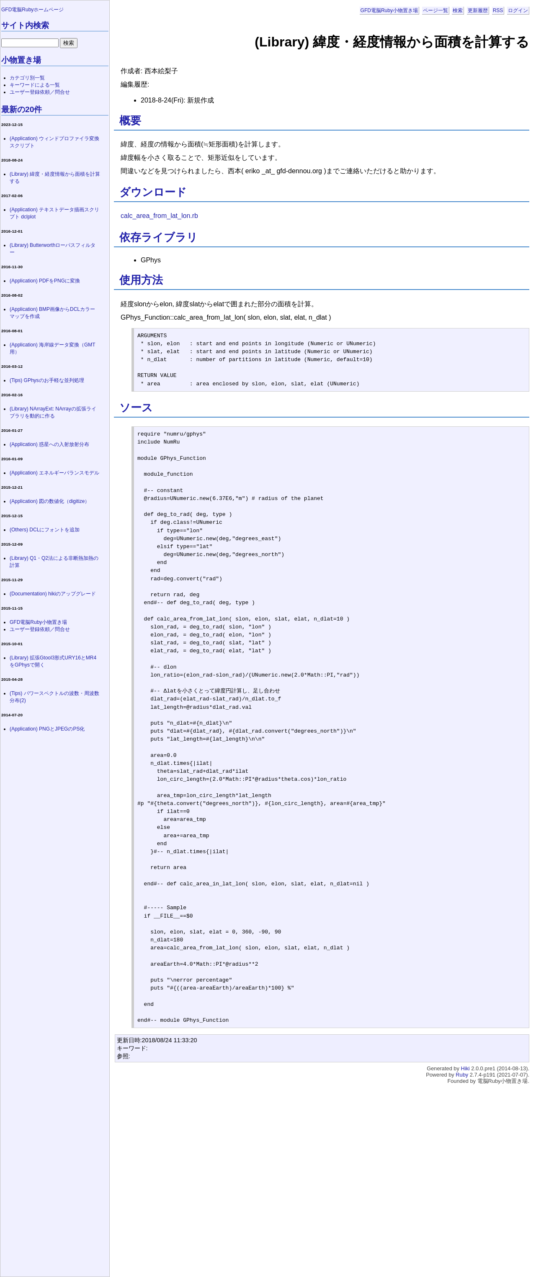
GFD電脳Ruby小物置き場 (389, 10)
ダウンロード (153, 192)
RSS (498, 10)
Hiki (465, 1068)
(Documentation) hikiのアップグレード (53, 594)
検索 (458, 10)
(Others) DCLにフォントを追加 (45, 530)
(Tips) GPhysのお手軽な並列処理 (47, 380)
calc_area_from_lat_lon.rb (159, 215)
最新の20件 (21, 109)
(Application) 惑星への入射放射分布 (49, 444)
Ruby (462, 1075)
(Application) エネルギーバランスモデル (54, 473)
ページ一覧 (435, 10)
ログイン (518, 10)
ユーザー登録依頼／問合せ (40, 92)
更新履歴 (478, 10)
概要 (130, 120)
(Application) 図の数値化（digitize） (50, 501)
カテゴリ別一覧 (27, 78)
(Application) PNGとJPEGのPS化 (47, 729)
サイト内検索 (25, 25)
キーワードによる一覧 (35, 85)
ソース (136, 407)
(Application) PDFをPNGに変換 (45, 281)
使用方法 (141, 280)
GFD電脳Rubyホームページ (32, 10)
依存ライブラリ (158, 237)
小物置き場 (21, 60)
